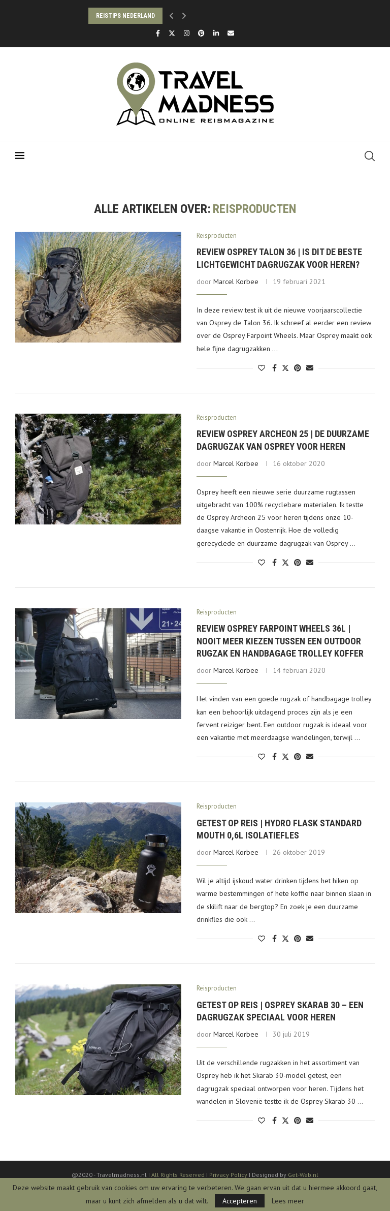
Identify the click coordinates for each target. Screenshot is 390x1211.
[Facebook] (158, 33)
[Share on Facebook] (274, 367)
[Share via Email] (309, 367)
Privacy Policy (229, 1174)
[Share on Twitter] (285, 367)
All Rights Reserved (178, 1174)
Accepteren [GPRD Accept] (239, 1200)
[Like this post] (261, 367)
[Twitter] (172, 33)
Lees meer (288, 1200)
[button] (172, 16)
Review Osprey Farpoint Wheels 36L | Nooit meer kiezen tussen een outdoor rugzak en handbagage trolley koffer (280, 641)
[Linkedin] (216, 33)
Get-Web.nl (303, 1174)
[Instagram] (186, 33)
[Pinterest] (201, 33)
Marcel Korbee (235, 281)
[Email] (231, 33)
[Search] (370, 156)
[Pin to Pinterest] (297, 367)
